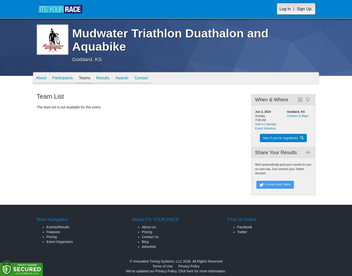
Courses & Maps (298, 116)
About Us (149, 227)
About (42, 78)
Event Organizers (59, 242)
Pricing (51, 237)
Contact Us (150, 237)
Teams (91, 78)
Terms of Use (163, 266)
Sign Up (304, 9)
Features (53, 232)
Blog (145, 242)
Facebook (244, 227)
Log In (285, 9)
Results (111, 78)
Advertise (149, 247)
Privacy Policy (188, 266)
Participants (66, 78)
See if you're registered (283, 138)
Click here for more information (201, 271)
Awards (133, 78)
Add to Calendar (265, 124)
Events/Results (57, 227)
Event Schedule (265, 128)
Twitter (242, 232)
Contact (155, 78)
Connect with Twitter (275, 184)
